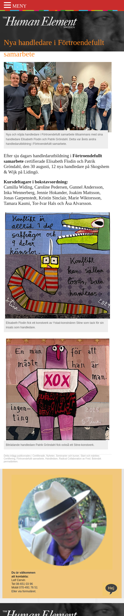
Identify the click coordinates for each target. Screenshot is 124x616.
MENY (19, 6)
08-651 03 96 (24, 584)
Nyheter (50, 455)
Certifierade (38, 455)
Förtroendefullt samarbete (30, 458)
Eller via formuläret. (23, 591)
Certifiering (9, 458)
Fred (88, 458)
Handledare (51, 458)
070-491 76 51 (28, 587)
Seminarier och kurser (67, 455)
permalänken (11, 461)
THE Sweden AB (47, 22)
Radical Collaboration (70, 458)
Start (83, 455)
